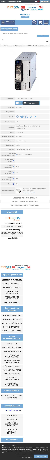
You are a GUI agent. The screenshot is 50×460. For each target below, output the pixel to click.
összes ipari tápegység (12, 280)
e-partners (12, 415)
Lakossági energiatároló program (11, 424)
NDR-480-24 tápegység (12, 319)
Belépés (3, 1)
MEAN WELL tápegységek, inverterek (12, 396)
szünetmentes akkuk (12, 366)
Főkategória (4, 33)
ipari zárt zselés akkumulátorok (12, 356)
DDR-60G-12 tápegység (12, 331)
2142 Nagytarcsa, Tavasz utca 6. (12, 234)
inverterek (12, 344)
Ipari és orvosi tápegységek (21, 33)
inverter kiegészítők (12, 351)
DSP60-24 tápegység (12, 327)
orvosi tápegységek (12, 284)
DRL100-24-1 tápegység (12, 323)
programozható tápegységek (12, 298)
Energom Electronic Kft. (13, 410)
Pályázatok (12, 419)
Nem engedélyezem (27, 457)
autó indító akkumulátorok (12, 378)
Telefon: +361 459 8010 (12, 226)
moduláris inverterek (12, 347)
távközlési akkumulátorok (12, 384)
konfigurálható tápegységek (12, 292)
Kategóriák (10, 22)
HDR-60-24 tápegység (12, 315)
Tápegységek (11, 33)
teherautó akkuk (12, 374)
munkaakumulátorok (12, 370)
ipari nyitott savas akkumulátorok (12, 361)
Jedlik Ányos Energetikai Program (11, 431)
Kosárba (32, 103)
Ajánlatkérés (25, 16)
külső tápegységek (12, 288)
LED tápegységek (12, 302)
